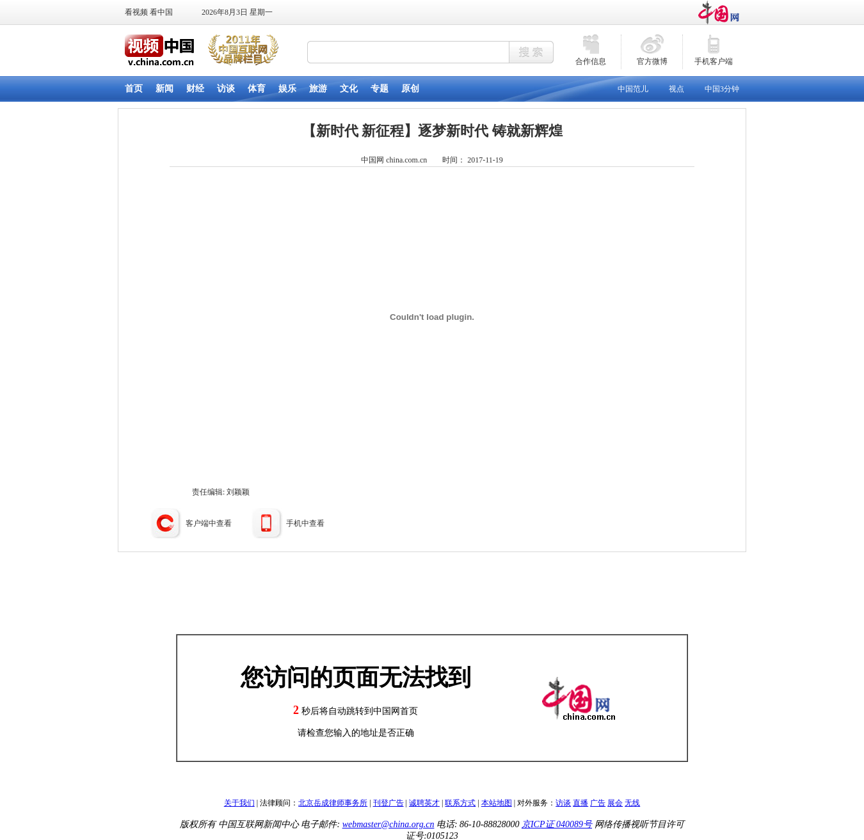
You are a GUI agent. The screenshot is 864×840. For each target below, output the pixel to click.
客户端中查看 (209, 523)
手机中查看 (305, 523)
